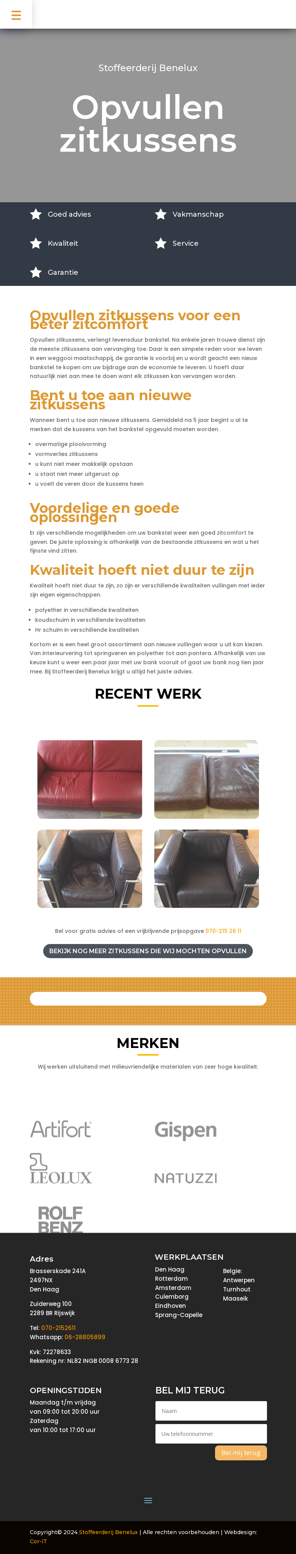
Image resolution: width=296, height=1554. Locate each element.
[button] (16, 14)
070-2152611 (58, 1328)
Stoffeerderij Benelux (108, 1532)
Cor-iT (38, 1541)
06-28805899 (85, 1337)
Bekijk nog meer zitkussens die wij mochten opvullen (148, 951)
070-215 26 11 (223, 931)
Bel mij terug (241, 1452)
